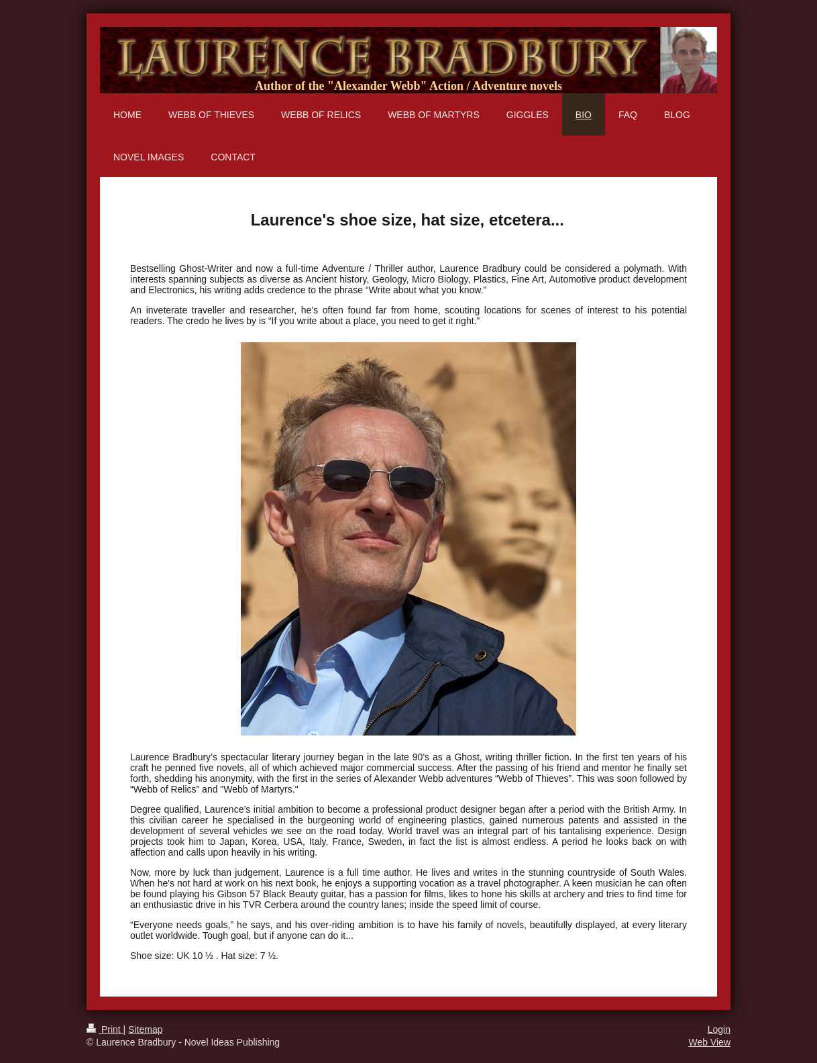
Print (105, 1029)
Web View (709, 1042)
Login (719, 1029)
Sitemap (145, 1029)
